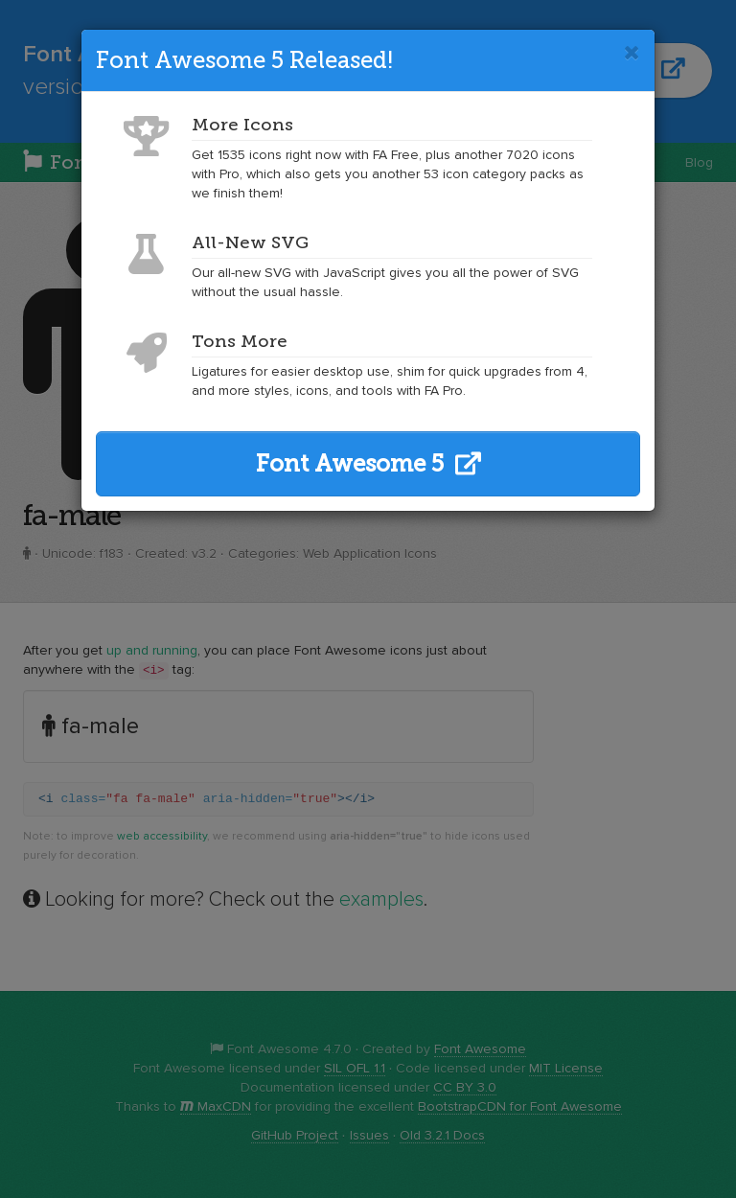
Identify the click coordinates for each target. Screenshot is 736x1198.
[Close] (632, 52)
